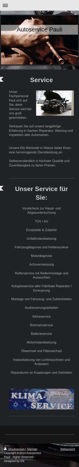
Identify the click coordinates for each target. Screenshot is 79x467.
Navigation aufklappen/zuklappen (39, 5)
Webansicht (67, 449)
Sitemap (32, 449)
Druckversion (14, 449)
